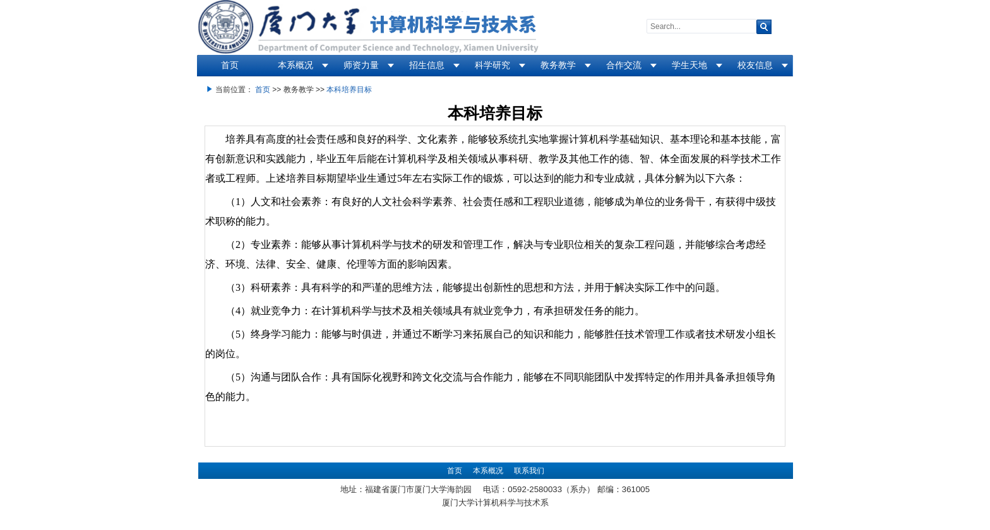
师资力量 (361, 65)
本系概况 (295, 65)
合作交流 (623, 65)
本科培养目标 (349, 89)
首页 (230, 65)
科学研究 (492, 65)
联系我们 (529, 470)
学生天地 (689, 65)
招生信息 (426, 65)
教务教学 (558, 65)
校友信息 (755, 65)
